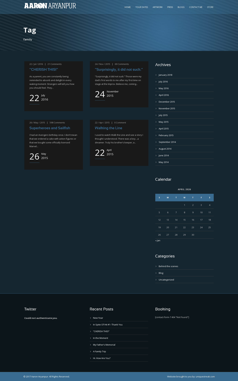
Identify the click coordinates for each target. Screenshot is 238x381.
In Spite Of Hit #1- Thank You (108, 324)
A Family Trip (99, 351)
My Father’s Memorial (104, 344)
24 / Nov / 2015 (102, 64)
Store (210, 7)
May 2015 (164, 121)
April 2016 (164, 95)
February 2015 (166, 135)
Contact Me (195, 7)
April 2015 (164, 128)
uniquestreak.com (205, 376)
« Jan (157, 240)
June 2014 (164, 155)
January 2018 (165, 74)
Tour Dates (141, 7)
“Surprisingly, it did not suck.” (119, 69)
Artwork (158, 7)
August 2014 (165, 148)
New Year (98, 317)
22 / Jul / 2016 (36, 64)
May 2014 (164, 162)
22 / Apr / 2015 (102, 122)
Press (170, 7)
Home (128, 7)
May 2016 (164, 88)
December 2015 (167, 101)
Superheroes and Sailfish (49, 128)
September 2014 (167, 142)
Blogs (181, 7)
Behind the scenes (168, 266)
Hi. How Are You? (101, 358)
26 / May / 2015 (37, 122)
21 (49, 64)
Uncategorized (166, 279)
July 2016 (163, 81)
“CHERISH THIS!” (43, 69)
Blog (161, 272)
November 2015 (167, 108)
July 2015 (163, 115)
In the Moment (100, 338)
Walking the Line (108, 128)
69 (116, 64)
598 (51, 122)
